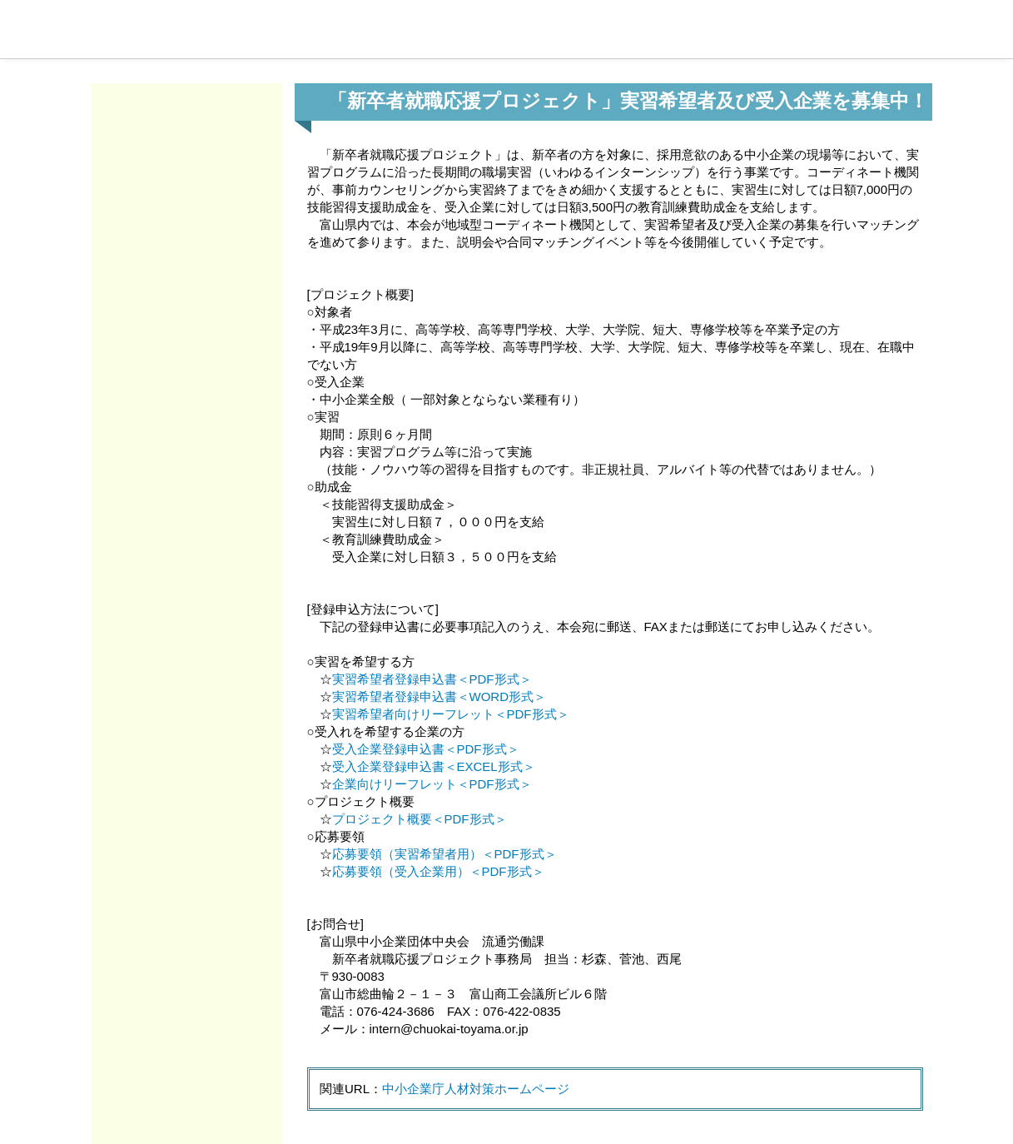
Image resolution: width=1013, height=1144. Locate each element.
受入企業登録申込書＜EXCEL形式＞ (433, 766)
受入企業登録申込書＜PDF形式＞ (425, 749)
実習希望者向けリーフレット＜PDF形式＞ (450, 714)
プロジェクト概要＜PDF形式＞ (419, 819)
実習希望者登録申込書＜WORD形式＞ (439, 696)
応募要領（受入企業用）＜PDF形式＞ (438, 871)
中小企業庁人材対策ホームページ (475, 1089)
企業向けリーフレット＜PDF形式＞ (432, 784)
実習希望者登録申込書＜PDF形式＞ (432, 679)
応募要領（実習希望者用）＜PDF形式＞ (444, 854)
